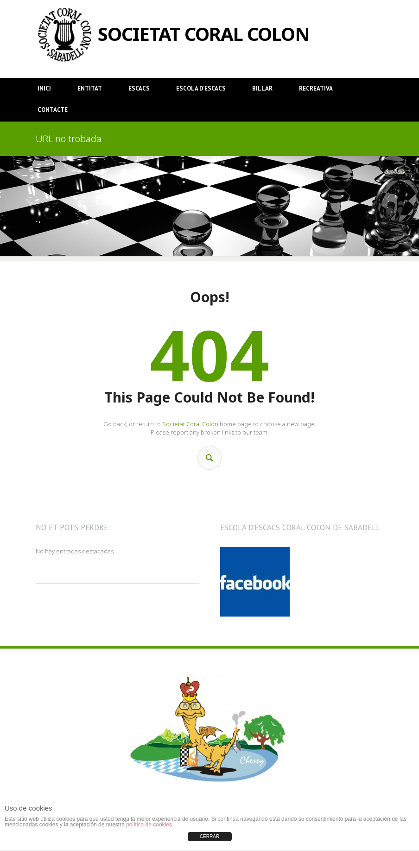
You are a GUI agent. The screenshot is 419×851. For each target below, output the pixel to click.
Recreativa (316, 88)
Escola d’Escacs (201, 88)
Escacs (139, 88)
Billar (262, 88)
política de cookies (149, 824)
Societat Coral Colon (190, 424)
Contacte (53, 110)
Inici (44, 88)
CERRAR (209, 836)
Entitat (89, 88)
